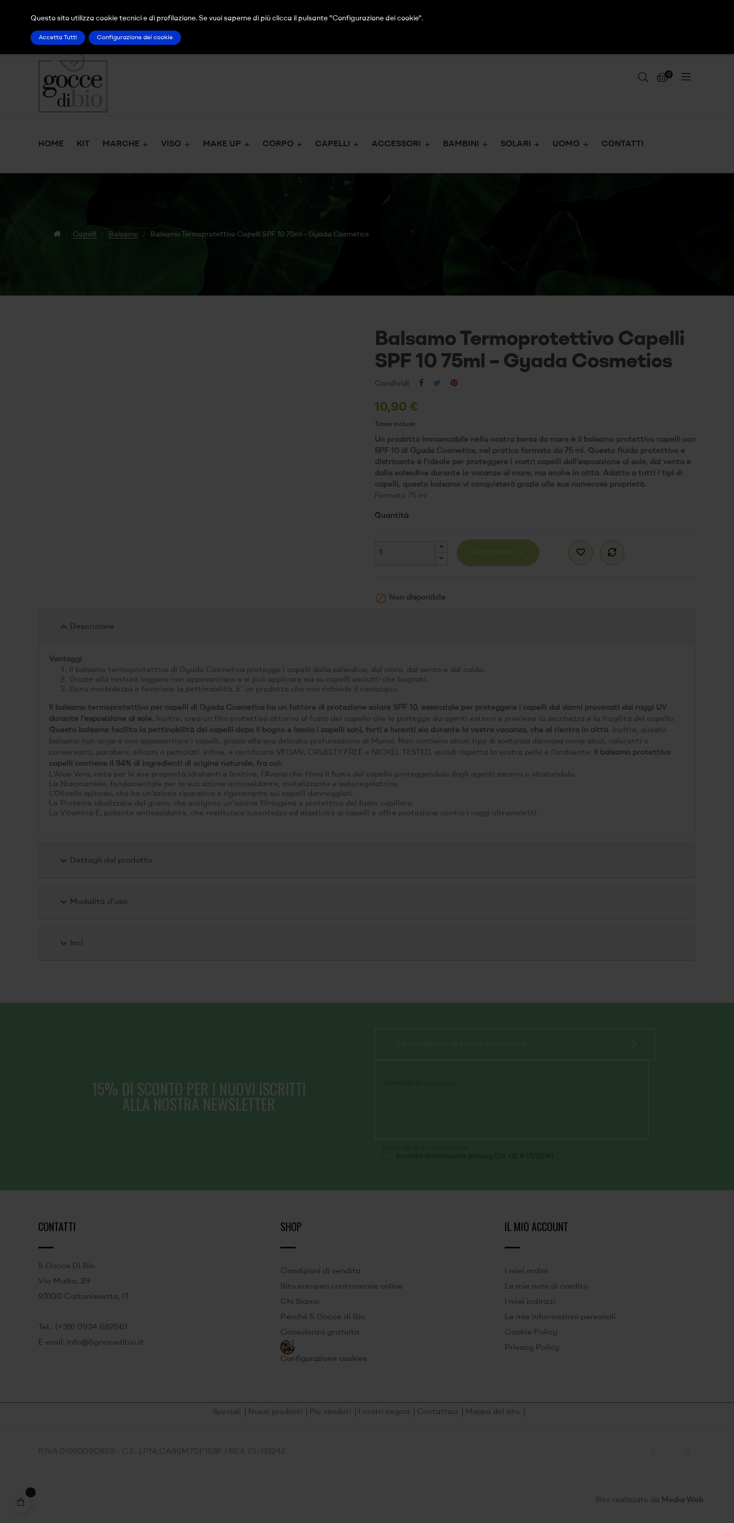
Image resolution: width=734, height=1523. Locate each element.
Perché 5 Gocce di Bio (322, 1317)
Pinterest (454, 384)
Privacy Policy (532, 1348)
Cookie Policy (531, 1332)
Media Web (682, 1500)
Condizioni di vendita (320, 1271)
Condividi (421, 384)
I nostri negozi (384, 1412)
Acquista (493, 553)
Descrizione (86, 627)
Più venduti (330, 1412)
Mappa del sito (492, 1412)
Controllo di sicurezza (419, 1083)
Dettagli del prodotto (105, 860)
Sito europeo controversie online (341, 1286)
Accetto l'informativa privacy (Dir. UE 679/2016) (475, 1156)
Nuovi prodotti (275, 1412)
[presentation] (451, 1112)
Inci (70, 943)
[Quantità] (405, 553)
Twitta (437, 384)
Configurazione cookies (323, 1359)
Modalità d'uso (92, 902)
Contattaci (437, 1412)
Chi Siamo (300, 1302)
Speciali (227, 1412)
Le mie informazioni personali (560, 1317)
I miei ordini (526, 1271)
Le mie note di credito (546, 1286)
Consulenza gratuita (319, 1332)
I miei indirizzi (530, 1302)
